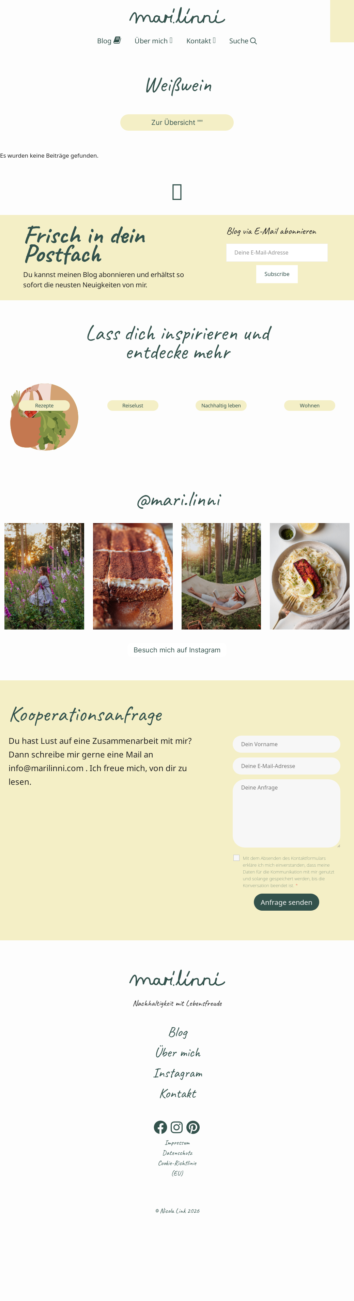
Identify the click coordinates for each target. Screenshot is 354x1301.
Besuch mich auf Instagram (177, 650)
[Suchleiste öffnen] (243, 41)
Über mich (177, 1052)
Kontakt (177, 1093)
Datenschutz (177, 1152)
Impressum (177, 1142)
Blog (177, 1031)
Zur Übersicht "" (177, 122)
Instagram (177, 1072)
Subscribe (276, 274)
